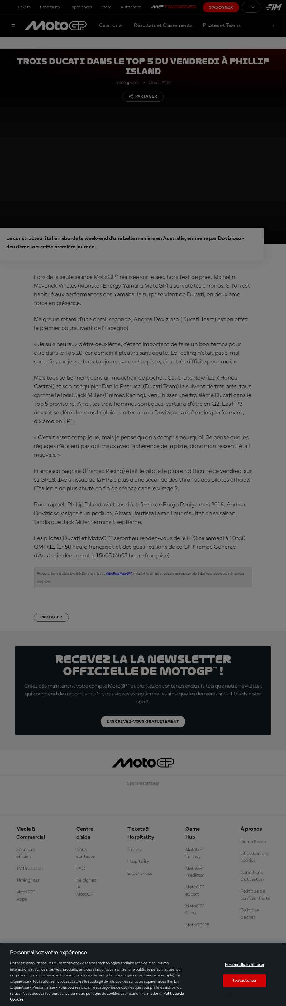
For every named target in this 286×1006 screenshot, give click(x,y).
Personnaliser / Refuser (244, 965)
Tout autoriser (244, 981)
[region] (143, 974)
